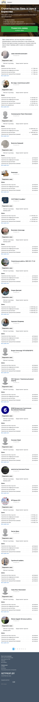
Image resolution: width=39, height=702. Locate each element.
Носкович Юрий (16, 440)
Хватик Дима (15, 531)
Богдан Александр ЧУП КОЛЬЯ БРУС (22, 350)
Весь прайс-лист (5, 75)
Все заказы (4, 662)
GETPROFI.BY (8, 673)
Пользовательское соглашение (8, 669)
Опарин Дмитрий (16, 290)
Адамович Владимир (17, 321)
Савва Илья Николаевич (18, 590)
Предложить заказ (7, 60)
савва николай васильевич (19, 53)
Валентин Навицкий (17, 143)
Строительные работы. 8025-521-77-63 (23, 261)
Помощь (3, 660)
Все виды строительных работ (20, 83)
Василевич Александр (17, 230)
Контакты (3, 668)
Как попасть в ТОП (5, 659)
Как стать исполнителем (7, 657)
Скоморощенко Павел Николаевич (21, 114)
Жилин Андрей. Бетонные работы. (21, 619)
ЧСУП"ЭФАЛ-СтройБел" (18, 199)
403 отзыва (4, 684)
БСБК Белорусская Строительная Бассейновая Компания (21, 409)
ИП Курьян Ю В (15, 500)
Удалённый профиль (17, 560)
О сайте (3, 666)
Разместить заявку (19, 29)
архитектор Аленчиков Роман (20, 469)
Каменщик (14, 172)
